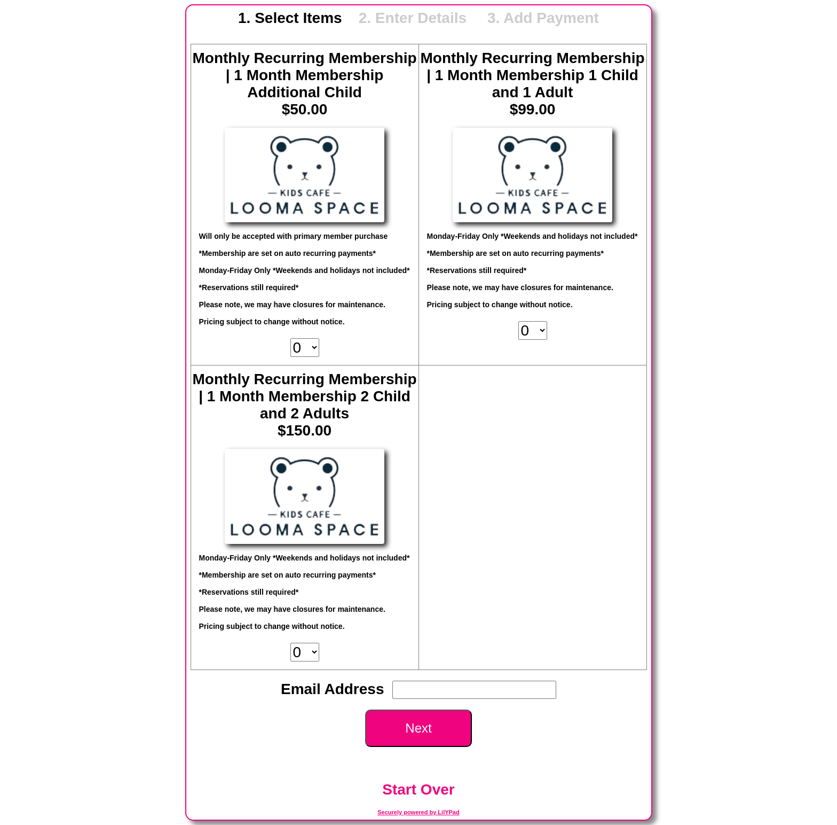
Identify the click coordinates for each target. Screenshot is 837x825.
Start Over (418, 789)
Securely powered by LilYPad (418, 812)
